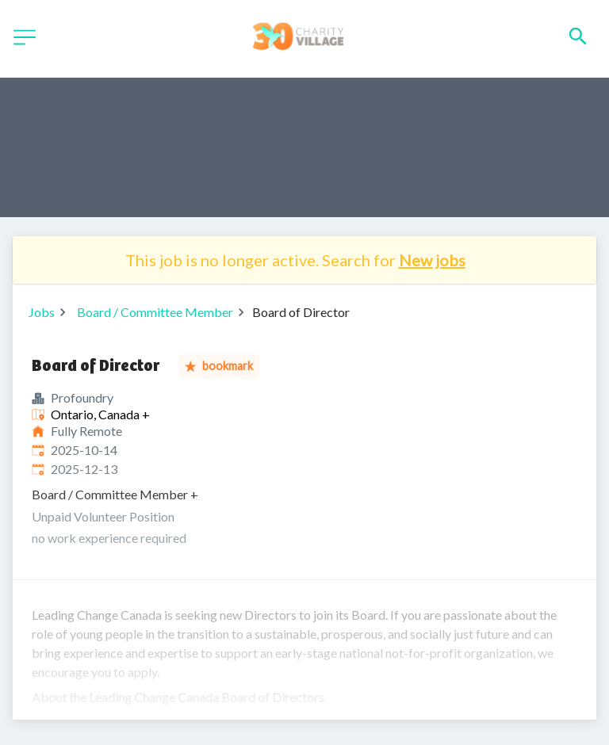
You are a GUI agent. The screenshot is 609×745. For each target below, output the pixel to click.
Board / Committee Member (155, 311)
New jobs (432, 259)
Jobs (42, 311)
